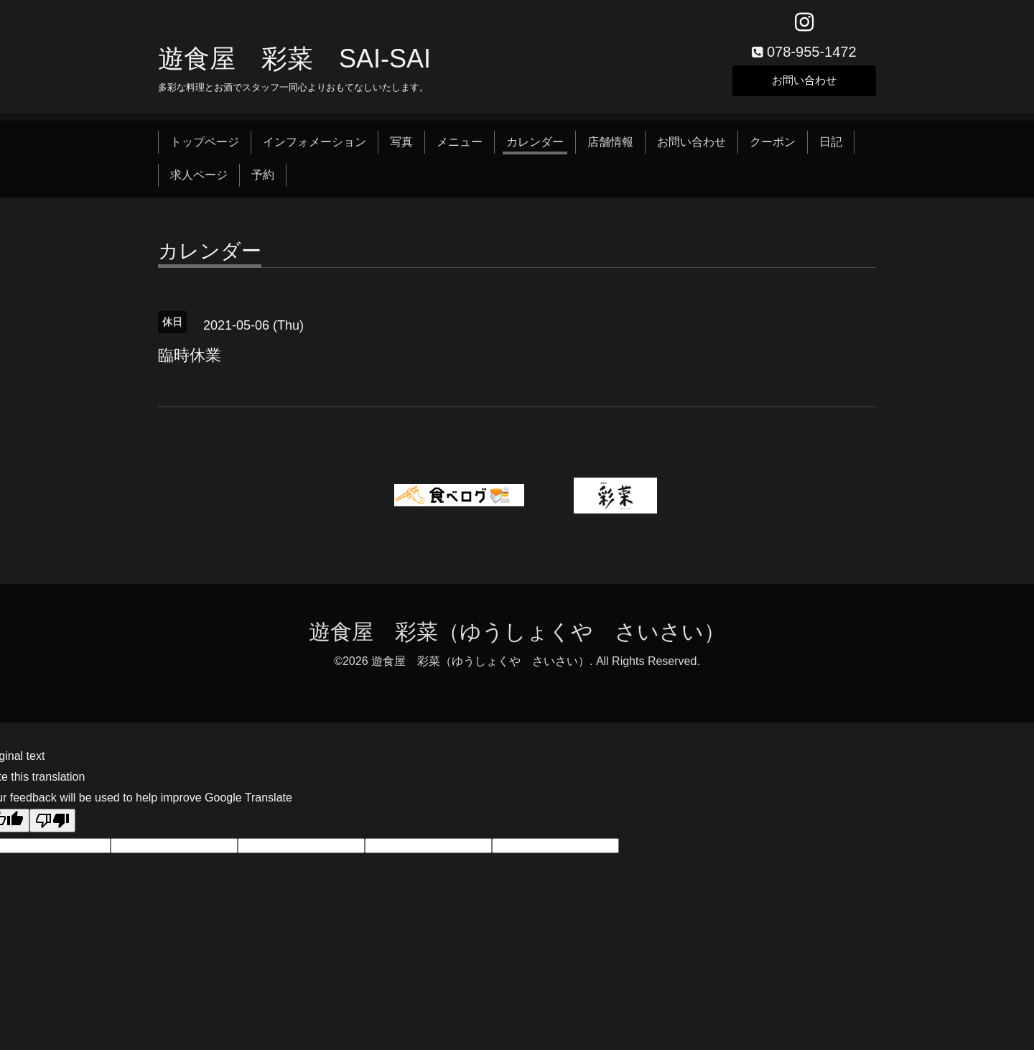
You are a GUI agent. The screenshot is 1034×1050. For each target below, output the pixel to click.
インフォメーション (314, 145)
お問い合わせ (804, 82)
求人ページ (199, 178)
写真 (401, 145)
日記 (830, 145)
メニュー (460, 145)
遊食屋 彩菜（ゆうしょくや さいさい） (517, 635)
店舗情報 (610, 145)
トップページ (204, 145)
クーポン (773, 145)
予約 (262, 178)
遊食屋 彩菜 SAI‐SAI (294, 62)
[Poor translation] (52, 824)
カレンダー (535, 145)
